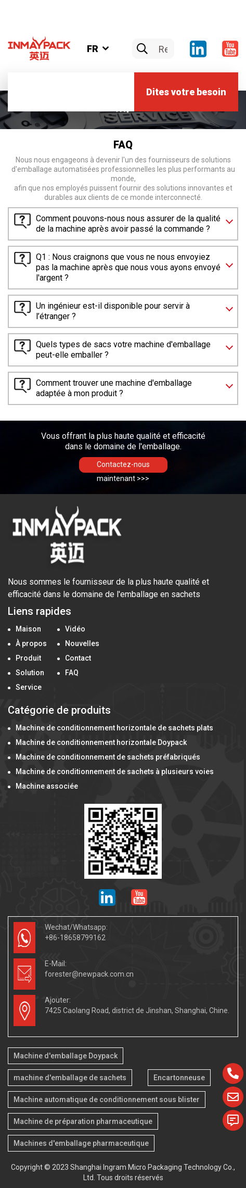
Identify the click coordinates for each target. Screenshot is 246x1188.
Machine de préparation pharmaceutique (83, 1121)
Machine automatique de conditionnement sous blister (107, 1099)
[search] (142, 49)
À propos (31, 643)
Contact (78, 658)
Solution (30, 672)
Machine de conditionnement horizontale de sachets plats (114, 728)
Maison (28, 629)
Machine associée (47, 786)
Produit (28, 658)
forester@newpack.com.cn (89, 974)
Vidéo (75, 629)
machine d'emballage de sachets (70, 1077)
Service (29, 687)
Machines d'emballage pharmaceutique (81, 1143)
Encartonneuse (179, 1077)
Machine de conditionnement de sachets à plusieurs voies (115, 771)
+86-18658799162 (75, 937)
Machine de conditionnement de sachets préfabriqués (108, 757)
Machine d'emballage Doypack (66, 1056)
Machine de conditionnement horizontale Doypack (101, 742)
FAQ (72, 672)
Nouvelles (82, 643)
